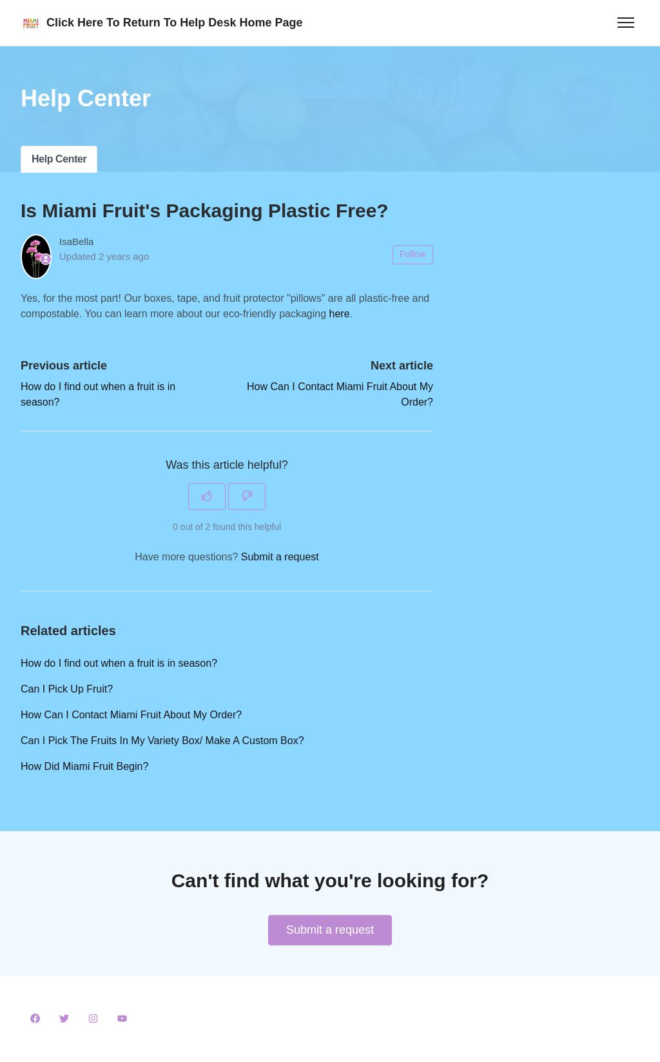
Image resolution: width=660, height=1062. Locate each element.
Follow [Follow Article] (412, 254)
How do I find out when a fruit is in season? (119, 663)
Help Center (59, 158)
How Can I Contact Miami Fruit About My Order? (131, 714)
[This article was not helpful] (247, 496)
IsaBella (76, 241)
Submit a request (280, 556)
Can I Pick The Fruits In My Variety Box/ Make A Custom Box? (162, 740)
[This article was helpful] (207, 496)
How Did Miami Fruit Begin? (84, 766)
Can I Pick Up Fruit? (67, 688)
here (339, 313)
